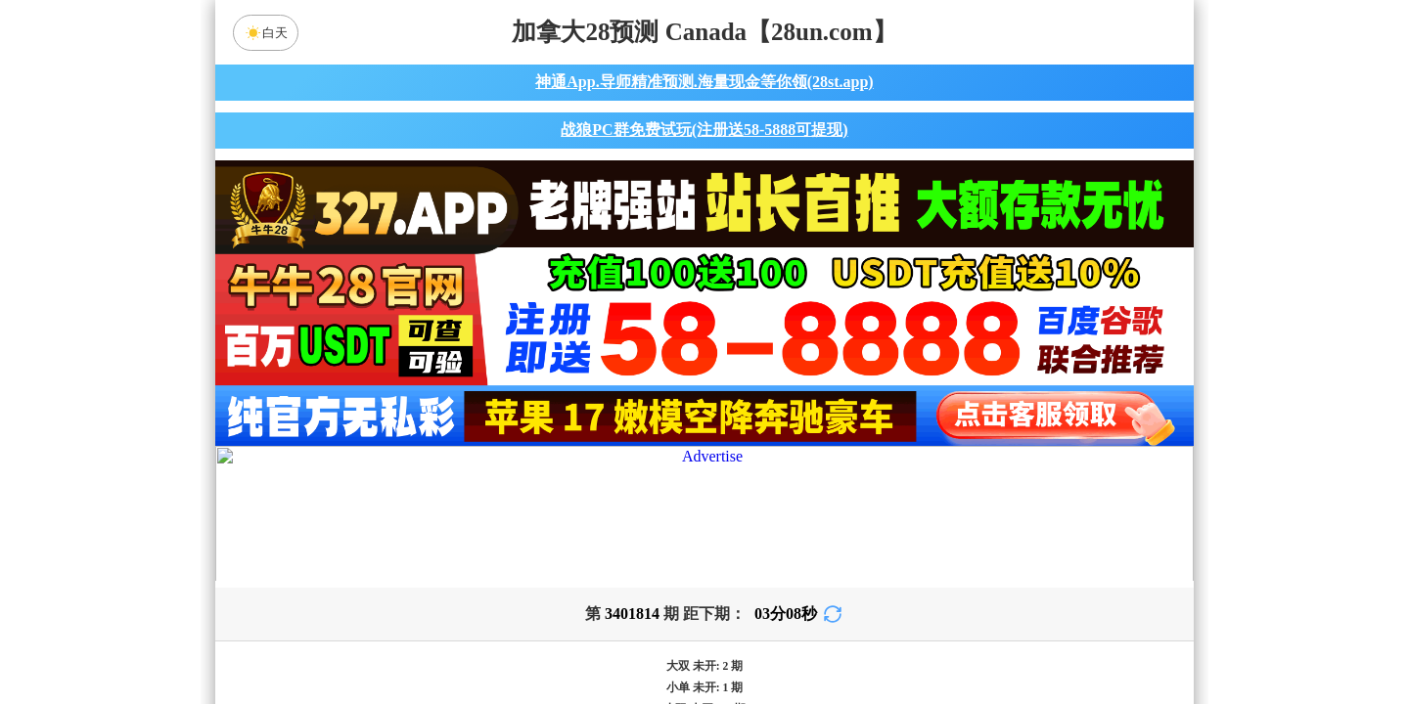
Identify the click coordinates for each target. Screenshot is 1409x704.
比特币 (890, 482)
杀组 (643, 637)
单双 (890, 637)
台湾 (766, 482)
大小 (766, 637)
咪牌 (841, 395)
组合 (518, 637)
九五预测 (539, 534)
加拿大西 (642, 482)
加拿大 (518, 482)
